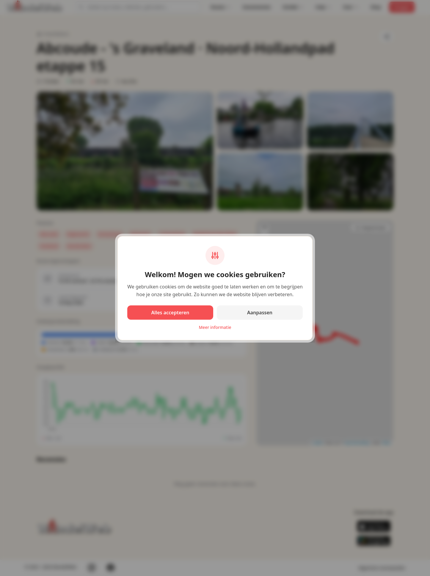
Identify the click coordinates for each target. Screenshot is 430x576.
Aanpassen (259, 312)
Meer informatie (215, 327)
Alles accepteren (170, 312)
